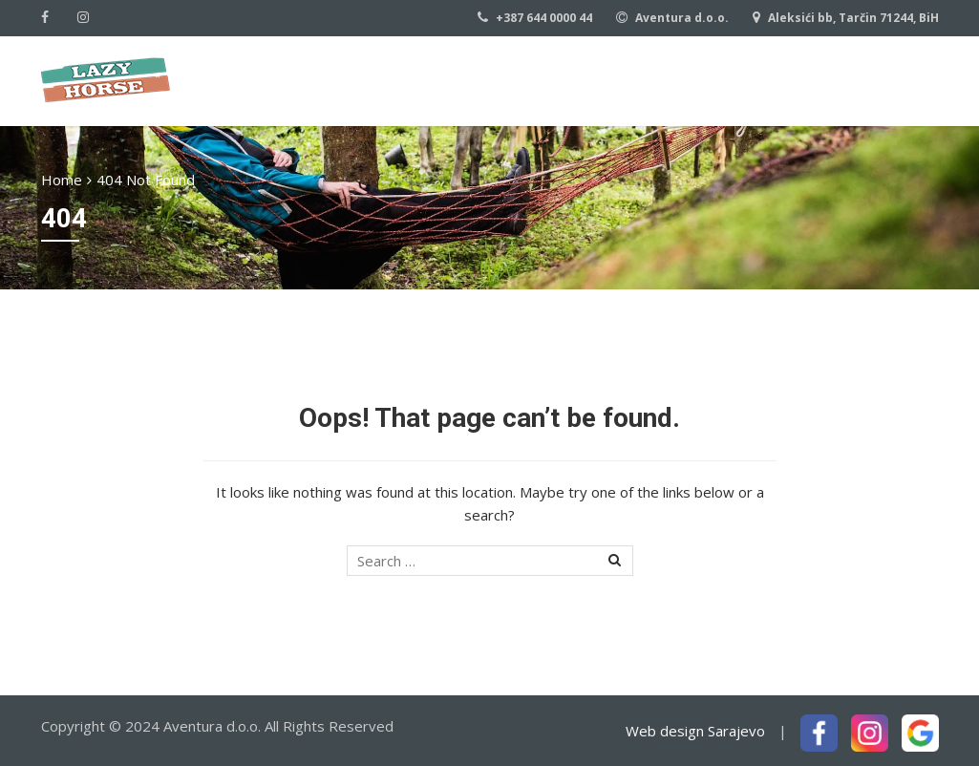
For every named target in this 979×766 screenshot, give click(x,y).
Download (895, 78)
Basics (682, 78)
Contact (777, 78)
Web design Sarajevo (695, 730)
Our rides (585, 78)
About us (475, 78)
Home (381, 78)
